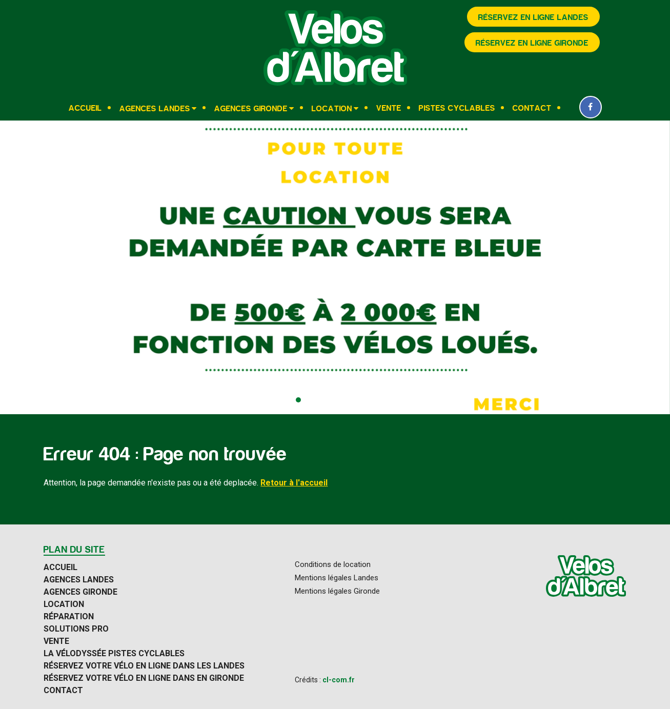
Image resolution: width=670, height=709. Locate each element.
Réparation (69, 617)
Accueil (85, 108)
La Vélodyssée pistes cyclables (114, 654)
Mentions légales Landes (336, 578)
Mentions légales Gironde (337, 591)
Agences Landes (154, 108)
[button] (298, 399)
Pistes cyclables (457, 108)
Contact (532, 108)
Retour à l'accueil (294, 483)
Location (332, 108)
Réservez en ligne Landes (533, 17)
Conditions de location (333, 565)
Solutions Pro (76, 629)
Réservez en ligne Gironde (532, 43)
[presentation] (18, 267)
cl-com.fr (338, 679)
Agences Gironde (251, 108)
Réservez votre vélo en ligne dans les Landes (144, 666)
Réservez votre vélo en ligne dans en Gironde (144, 678)
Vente (388, 108)
